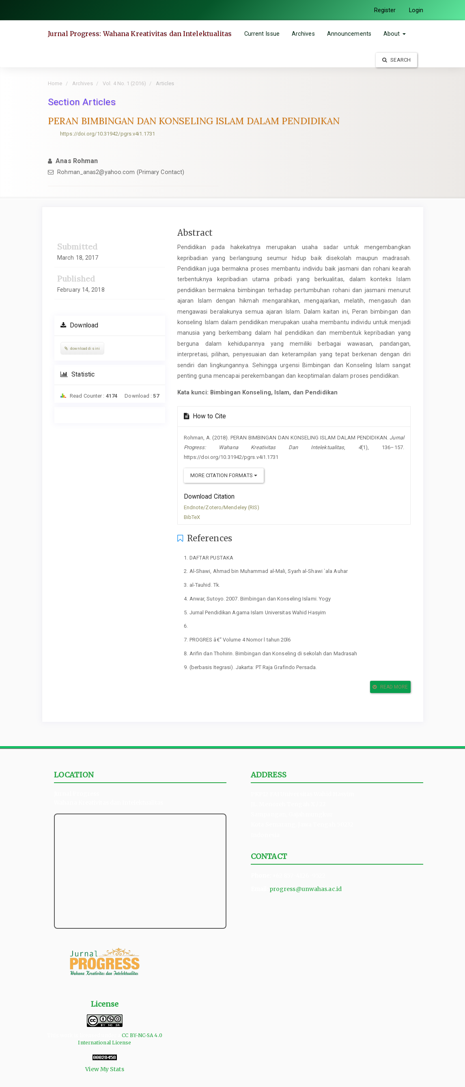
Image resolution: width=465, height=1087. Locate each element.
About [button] (394, 33)
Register (385, 10)
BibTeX (192, 517)
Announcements (349, 33)
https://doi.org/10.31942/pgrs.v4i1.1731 (107, 134)
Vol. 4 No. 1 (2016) (124, 83)
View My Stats (104, 1069)
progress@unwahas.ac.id (305, 889)
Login (416, 10)
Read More (390, 687)
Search (396, 60)
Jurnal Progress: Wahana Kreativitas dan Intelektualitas (140, 34)
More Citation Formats (223, 475)
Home (55, 83)
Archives (303, 33)
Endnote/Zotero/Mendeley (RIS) (222, 507)
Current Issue (262, 33)
